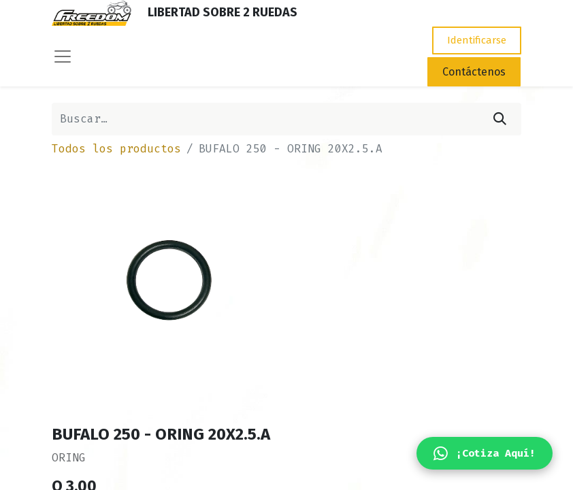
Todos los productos (116, 149)
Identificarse (476, 40)
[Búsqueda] (499, 119)
